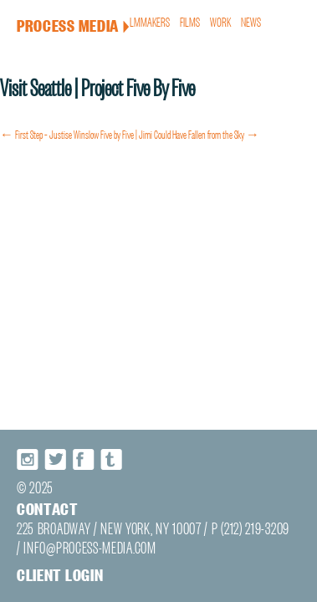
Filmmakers (156, 20)
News (253, 20)
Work (224, 20)
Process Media (52, 22)
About (114, 20)
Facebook (75, 489)
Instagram (20, 489)
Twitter (47, 489)
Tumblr (103, 489)
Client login (41, 591)
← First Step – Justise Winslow (49, 124)
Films (197, 20)
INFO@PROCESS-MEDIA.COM (62, 568)
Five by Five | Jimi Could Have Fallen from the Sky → (179, 124)
